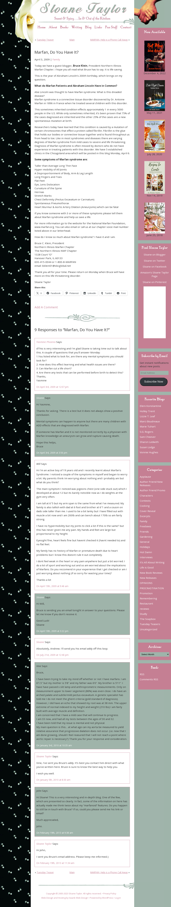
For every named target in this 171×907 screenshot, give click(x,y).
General (144, 541)
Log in (118, 897)
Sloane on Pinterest (155, 282)
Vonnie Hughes (149, 452)
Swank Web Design (78, 897)
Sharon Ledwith (149, 442)
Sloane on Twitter (154, 260)
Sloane (40, 397)
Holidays (145, 547)
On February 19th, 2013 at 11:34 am (55, 863)
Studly (143, 613)
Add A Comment (46, 307)
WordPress (107, 897)
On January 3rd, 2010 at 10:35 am (54, 745)
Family (56, 59)
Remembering (148, 598)
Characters (146, 495)
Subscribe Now (153, 381)
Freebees (145, 526)
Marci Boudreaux (150, 421)
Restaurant (146, 603)
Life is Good (147, 567)
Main (72, 39)
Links (98, 27)
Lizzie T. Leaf (147, 416)
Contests (145, 500)
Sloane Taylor (44, 756)
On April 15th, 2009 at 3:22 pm (52, 631)
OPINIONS (146, 583)
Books (64, 27)
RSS (142, 674)
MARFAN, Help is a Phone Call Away (109, 39)
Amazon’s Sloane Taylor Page (154, 274)
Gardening (146, 536)
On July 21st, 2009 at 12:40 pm (52, 654)
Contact (125, 27)
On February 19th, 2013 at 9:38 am (54, 832)
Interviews (146, 557)
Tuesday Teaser (45, 39)
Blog (88, 27)
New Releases (148, 577)
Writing (76, 27)
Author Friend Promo (152, 490)
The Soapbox (148, 619)
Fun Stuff (111, 27)
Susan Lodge (147, 447)
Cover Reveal (147, 511)
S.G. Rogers (146, 431)
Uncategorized (148, 629)
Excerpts (145, 516)
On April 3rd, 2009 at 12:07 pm (52, 386)
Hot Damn (146, 552)
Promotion (146, 593)
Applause (145, 476)
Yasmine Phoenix (46, 342)
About (53, 27)
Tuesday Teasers (150, 624)
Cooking (145, 505)
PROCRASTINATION (152, 588)
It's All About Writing (152, 562)
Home (41, 27)
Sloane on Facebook (155, 266)
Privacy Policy (109, 893)
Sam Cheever (148, 436)
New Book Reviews (151, 572)
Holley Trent (147, 411)
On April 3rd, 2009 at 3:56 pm (51, 452)
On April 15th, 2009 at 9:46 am (52, 586)
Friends (144, 531)
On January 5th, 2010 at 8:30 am (53, 779)
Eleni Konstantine (150, 406)
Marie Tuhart (148, 426)
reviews (144, 608)
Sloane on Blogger (155, 254)
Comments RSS (149, 679)
